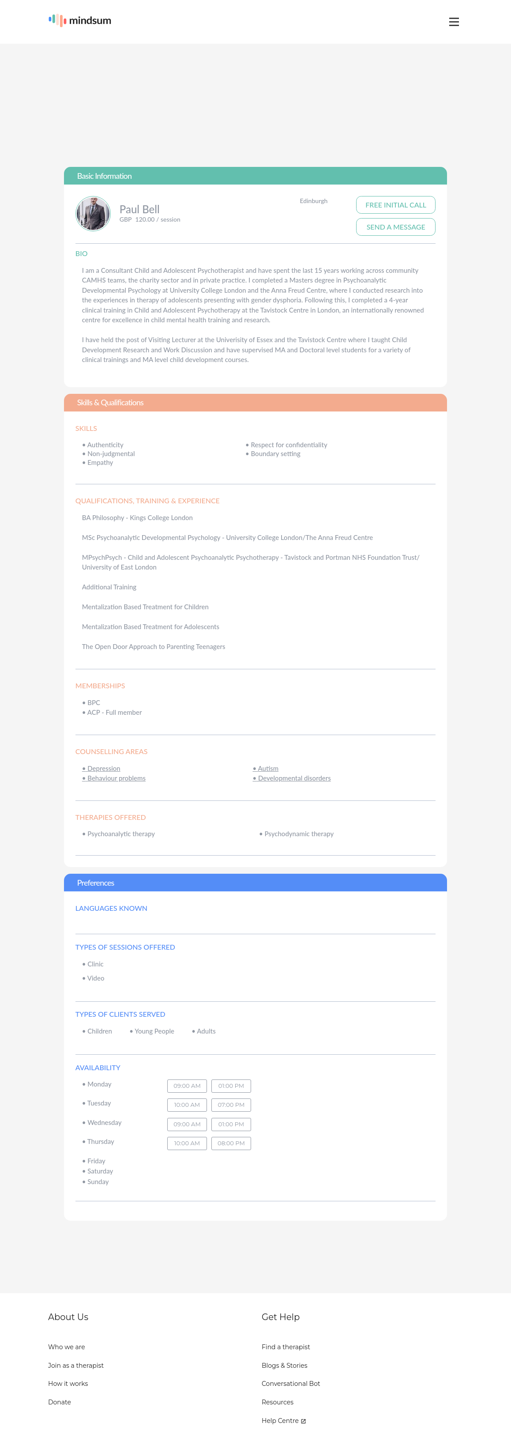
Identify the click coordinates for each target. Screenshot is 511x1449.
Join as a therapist (76, 1366)
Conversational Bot (291, 1384)
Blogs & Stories (285, 1366)
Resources (277, 1402)
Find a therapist (286, 1347)
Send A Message (396, 227)
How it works (68, 1384)
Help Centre (284, 1421)
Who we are (66, 1347)
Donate (59, 1402)
